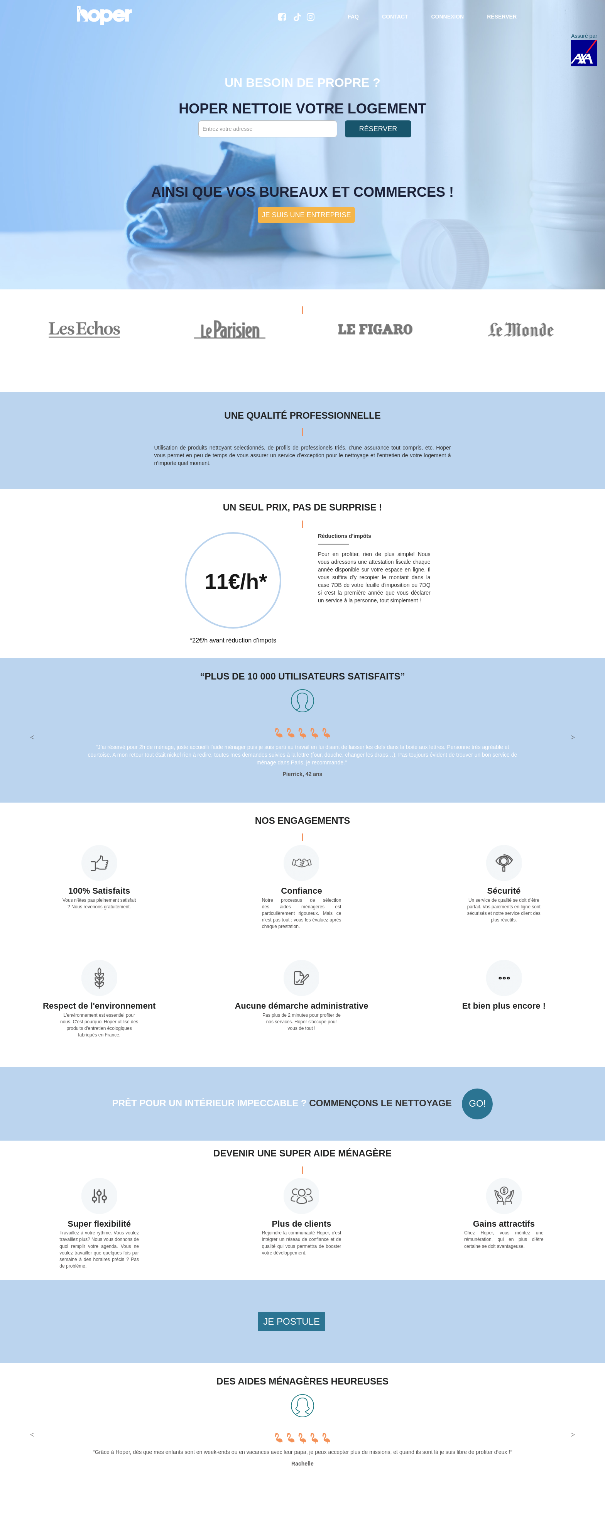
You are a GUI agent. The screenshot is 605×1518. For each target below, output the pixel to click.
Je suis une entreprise (306, 215)
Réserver (502, 17)
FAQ (353, 17)
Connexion (447, 17)
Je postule (291, 1321)
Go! (477, 1103)
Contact (395, 17)
